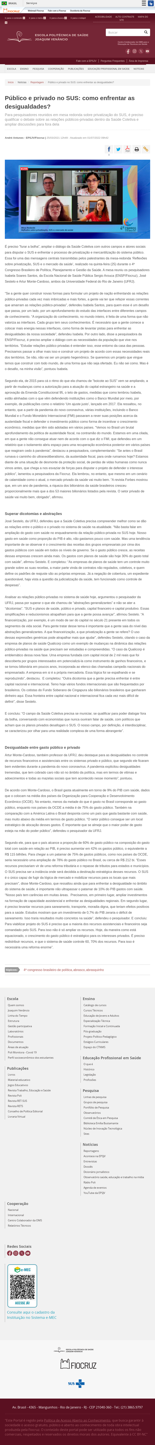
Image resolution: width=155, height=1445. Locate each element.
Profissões (90, 1080)
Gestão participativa (20, 1026)
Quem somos (16, 1005)
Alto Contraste (125, 16)
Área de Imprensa (138, 61)
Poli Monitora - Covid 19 (22, 1052)
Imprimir (136, 149)
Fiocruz (14, 10)
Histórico (89, 1069)
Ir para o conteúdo (15, 18)
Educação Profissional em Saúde (109, 69)
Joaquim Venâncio (18, 1010)
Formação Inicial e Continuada (102, 1026)
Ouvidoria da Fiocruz (80, 11)
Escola (11, 69)
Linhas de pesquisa (95, 1097)
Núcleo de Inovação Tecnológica (103, 1128)
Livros (11, 1074)
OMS (134, 42)
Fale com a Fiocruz (57, 11)
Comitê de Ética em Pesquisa (101, 1118)
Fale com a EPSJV (86, 61)
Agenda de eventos (95, 1187)
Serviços (31, 3)
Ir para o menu (37, 18)
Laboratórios (15, 1031)
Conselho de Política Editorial (25, 1111)
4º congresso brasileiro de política (48, 970)
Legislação (90, 1074)
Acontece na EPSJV (95, 1156)
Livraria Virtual (16, 1116)
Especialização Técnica (97, 1021)
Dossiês (88, 1166)
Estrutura (13, 1021)
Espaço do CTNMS (94, 1047)
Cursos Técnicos (93, 1010)
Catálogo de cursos (95, 1005)
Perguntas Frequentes (113, 61)
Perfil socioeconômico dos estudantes (30, 1057)
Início (11, 82)
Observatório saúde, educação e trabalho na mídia (114, 1177)
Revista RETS (15, 1106)
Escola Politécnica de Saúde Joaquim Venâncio (61, 37)
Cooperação (56, 69)
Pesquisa (38, 69)
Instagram (134, 51)
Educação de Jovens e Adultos (101, 1015)
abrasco (79, 970)
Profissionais (15, 1036)
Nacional (13, 1210)
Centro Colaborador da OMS (25, 1220)
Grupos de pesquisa (95, 1102)
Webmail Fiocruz (36, 11)
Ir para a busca (58, 18)
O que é (88, 1064)
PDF (127, 149)
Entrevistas (90, 1161)
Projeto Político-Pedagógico (100, 1036)
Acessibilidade (103, 16)
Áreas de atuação (18, 1047)
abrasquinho (95, 970)
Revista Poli (15, 1095)
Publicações (76, 69)
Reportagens (91, 1151)
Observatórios (92, 1113)
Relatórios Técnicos (19, 1225)
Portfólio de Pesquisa (96, 1107)
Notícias (139, 69)
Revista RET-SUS (17, 1101)
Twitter (141, 51)
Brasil (8, 3)
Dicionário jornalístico (96, 1172)
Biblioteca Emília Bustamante (101, 1123)
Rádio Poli (89, 1182)
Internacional (16, 1215)
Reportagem (37, 82)
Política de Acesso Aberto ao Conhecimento (77, 1420)
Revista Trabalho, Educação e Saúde (29, 1090)
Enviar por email (146, 149)
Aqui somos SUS (77, 1383)
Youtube (147, 51)
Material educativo (19, 1080)
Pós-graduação (93, 1031)
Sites (86, 1134)
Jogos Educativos (18, 1085)
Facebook (128, 51)
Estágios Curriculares (96, 1042)
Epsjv (73, 1349)
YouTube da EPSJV (94, 1193)
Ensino (24, 69)
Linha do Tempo (17, 1015)
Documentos (15, 1042)
